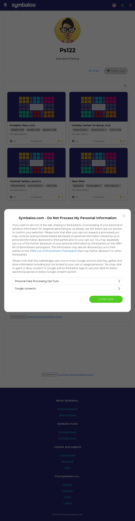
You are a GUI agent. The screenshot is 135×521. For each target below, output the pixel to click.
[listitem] (67, 281)
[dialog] (67, 260)
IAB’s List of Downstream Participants (53, 250)
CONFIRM (106, 299)
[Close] (124, 216)
